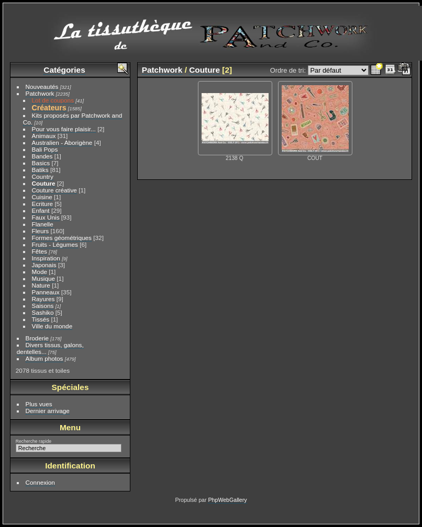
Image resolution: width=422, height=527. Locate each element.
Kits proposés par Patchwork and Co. (72, 118)
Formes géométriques (62, 237)
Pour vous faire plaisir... (64, 128)
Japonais (44, 264)
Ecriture (42, 203)
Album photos (44, 358)
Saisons (43, 305)
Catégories (64, 69)
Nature (41, 285)
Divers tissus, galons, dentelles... (50, 348)
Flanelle (42, 224)
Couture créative (54, 190)
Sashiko (43, 312)
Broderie (37, 338)
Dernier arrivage (48, 410)
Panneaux (46, 292)
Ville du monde (52, 326)
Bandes (42, 156)
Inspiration (46, 258)
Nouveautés (42, 86)
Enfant (41, 210)
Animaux (44, 135)
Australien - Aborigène (62, 142)
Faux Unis (46, 217)
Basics (41, 162)
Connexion (40, 482)
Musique (43, 278)
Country (42, 176)
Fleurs (40, 230)
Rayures (43, 298)
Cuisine (42, 196)
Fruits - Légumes (55, 244)
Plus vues (39, 403)
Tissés (41, 319)
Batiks (40, 169)
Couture (43, 183)
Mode (39, 271)
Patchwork (40, 93)
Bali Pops (45, 149)
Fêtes (39, 251)
